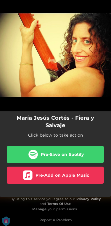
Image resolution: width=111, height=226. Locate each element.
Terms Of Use (59, 204)
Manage (39, 209)
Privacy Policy (88, 199)
